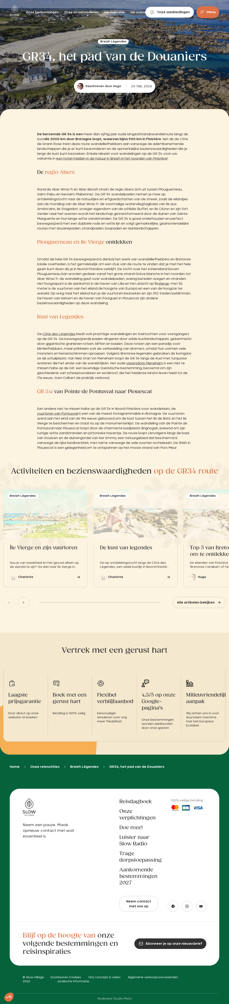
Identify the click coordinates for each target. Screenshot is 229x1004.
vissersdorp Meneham (144, 363)
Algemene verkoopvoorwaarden (153, 977)
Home (15, 766)
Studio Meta (122, 998)
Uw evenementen (144, 12)
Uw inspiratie (114, 12)
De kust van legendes (126, 547)
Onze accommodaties (81, 12)
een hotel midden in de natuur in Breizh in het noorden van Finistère (111, 158)
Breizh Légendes (84, 766)
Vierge (163, 283)
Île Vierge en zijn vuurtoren (43, 547)
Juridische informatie (73, 981)
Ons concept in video (104, 977)
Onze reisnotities (45, 766)
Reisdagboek (135, 801)
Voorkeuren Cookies (65, 977)
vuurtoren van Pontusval (57, 413)
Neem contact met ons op (138, 904)
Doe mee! (131, 827)
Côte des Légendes (59, 334)
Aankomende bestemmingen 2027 (138, 876)
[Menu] (207, 12)
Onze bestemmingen (42, 12)
